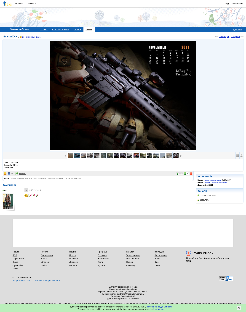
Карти (100, 262)
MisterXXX (10, 36)
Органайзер (18, 265)
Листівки (73, 262)
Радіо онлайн (204, 253)
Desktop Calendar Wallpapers (215, 182)
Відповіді (130, 265)
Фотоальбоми (132, 258)
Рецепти (73, 265)
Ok (239, 308)
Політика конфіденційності (47, 280)
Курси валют (161, 255)
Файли (44, 265)
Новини (130, 262)
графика (20, 178)
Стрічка (77, 29)
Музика (101, 265)
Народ (44, 258)
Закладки (159, 252)
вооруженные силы (30, 37)
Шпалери (45, 262)
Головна (19, 4)
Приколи (73, 258)
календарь (51, 178)
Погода (72, 255)
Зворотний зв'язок (21, 280)
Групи (157, 265)
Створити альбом (60, 29)
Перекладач (18, 258)
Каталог (130, 252)
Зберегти (21, 173)
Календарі (203, 200)
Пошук (72, 252)
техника (13, 178)
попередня (224, 36)
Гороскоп (102, 255)
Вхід (227, 4)
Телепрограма (133, 255)
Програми (102, 252)
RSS (15, 255)
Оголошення (47, 255)
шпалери (42, 178)
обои (35, 178)
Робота (44, 252)
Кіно (157, 262)
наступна (235, 36)
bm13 (6, 190)
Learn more (158, 309)
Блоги (157, 258)
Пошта (16, 252)
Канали (89, 29)
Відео (15, 262)
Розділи (30, 4)
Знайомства (104, 258)
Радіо (15, 269)
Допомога (237, 29)
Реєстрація (238, 4)
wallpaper (29, 178)
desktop (59, 178)
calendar (67, 178)
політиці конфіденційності (159, 307)
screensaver (76, 178)
